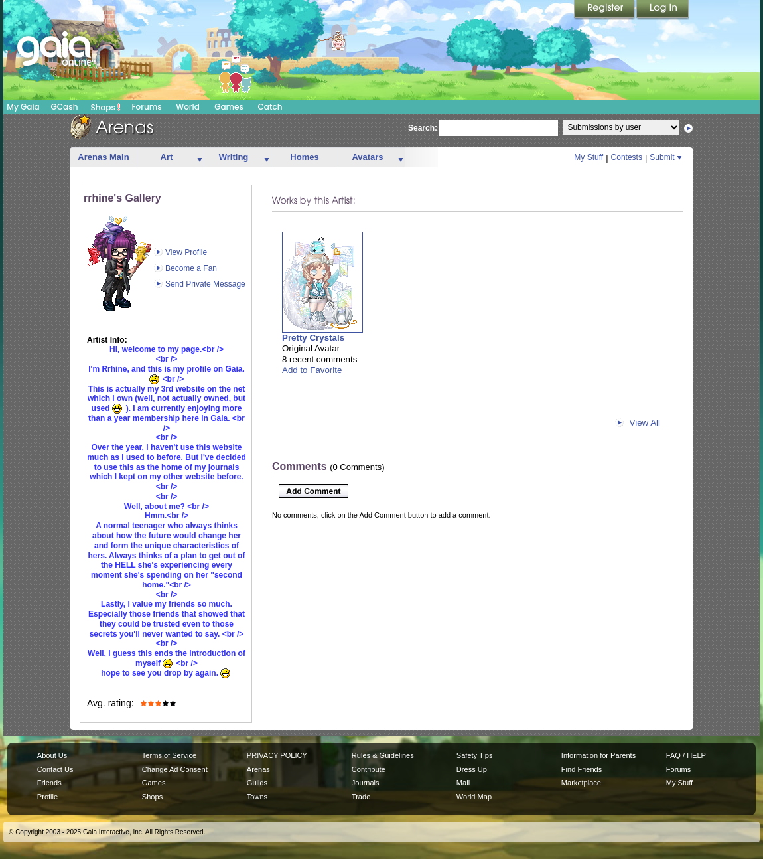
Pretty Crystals (313, 338)
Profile (47, 797)
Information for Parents (598, 755)
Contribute (368, 769)
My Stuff (588, 157)
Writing (234, 157)
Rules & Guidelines (383, 755)
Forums (146, 106)
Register (605, 10)
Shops (106, 107)
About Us (52, 755)
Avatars (367, 157)
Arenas (258, 769)
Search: (422, 128)
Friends (49, 783)
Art (167, 157)
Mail (463, 783)
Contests (626, 157)
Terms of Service (169, 755)
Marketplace (581, 783)
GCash (64, 106)
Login (662, 10)
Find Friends (581, 769)
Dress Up (471, 769)
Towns (257, 797)
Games (228, 106)
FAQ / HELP (686, 755)
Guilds (257, 783)
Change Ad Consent (175, 769)
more (200, 157)
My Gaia (23, 106)
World (188, 106)
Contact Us (55, 769)
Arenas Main (103, 157)
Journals (366, 783)
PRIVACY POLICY (277, 755)
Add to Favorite (312, 370)
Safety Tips (474, 755)
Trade (361, 797)
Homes (304, 157)
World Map (474, 797)
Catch (270, 106)
